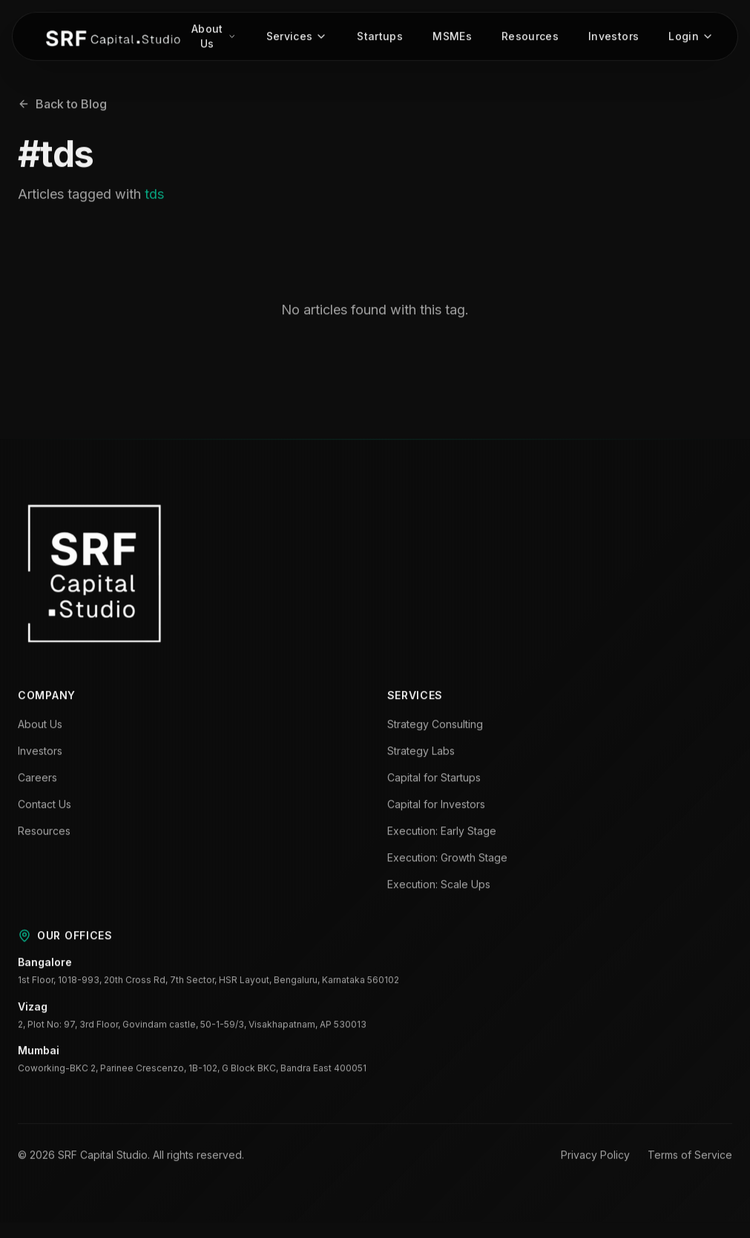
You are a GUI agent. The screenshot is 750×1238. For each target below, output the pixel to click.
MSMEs (452, 38)
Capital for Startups (434, 779)
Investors (613, 38)
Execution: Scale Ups (438, 886)
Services (297, 38)
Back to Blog (62, 106)
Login (691, 38)
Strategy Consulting (435, 726)
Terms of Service (690, 1156)
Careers (37, 779)
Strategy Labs (421, 753)
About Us (214, 38)
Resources (530, 38)
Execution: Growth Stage (447, 859)
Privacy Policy (595, 1156)
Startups (380, 38)
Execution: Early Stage (441, 833)
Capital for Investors (436, 806)
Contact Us (44, 806)
